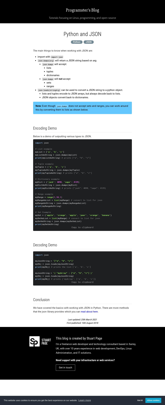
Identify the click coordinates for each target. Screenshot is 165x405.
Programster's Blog (82, 10)
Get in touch (65, 367)
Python (76, 42)
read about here (89, 311)
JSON (89, 42)
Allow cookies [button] (153, 400)
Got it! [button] (140, 400)
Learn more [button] (84, 400)
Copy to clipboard (82, 227)
